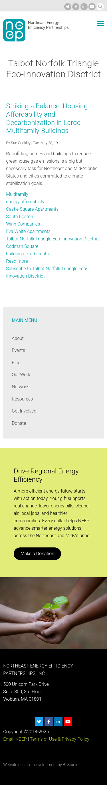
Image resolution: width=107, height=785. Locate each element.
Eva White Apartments (28, 231)
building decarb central (28, 253)
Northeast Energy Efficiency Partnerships (48, 25)
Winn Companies (23, 224)
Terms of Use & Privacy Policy (59, 739)
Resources (22, 399)
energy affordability (25, 201)
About (18, 338)
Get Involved (24, 411)
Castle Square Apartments (32, 209)
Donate (19, 423)
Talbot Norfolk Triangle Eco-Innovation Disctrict (53, 239)
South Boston (19, 216)
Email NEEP (15, 739)
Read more (17, 261)
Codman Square (22, 246)
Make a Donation (37, 553)
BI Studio (70, 764)
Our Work (21, 374)
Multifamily (17, 194)
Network (20, 386)
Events (18, 350)
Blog (16, 362)
